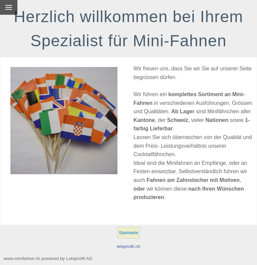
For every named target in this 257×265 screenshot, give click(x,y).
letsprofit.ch (128, 246)
